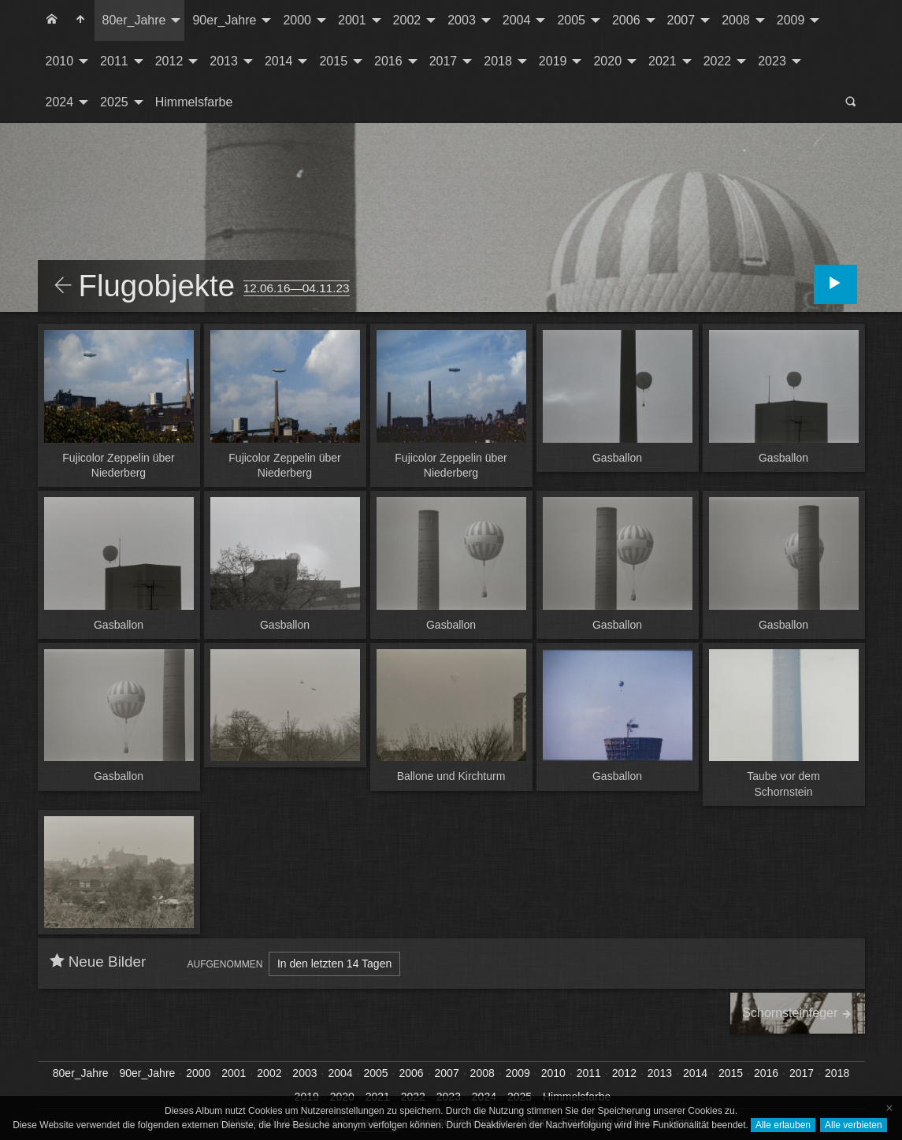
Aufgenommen (225, 964)
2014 (279, 61)
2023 (772, 61)
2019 (553, 61)
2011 (114, 61)
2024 (60, 102)
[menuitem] (52, 20)
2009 (791, 20)
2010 (60, 61)
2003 (461, 20)
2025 (114, 102)
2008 (736, 20)
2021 (662, 61)
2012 (169, 61)
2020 (607, 61)
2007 (681, 20)
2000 (297, 20)
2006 (626, 20)
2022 (717, 61)
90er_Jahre (224, 20)
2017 (443, 61)
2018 (498, 61)
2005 (571, 20)
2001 (352, 20)
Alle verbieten (853, 1125)
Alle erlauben (783, 1125)
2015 (333, 61)
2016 (388, 61)
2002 (407, 20)
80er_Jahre (134, 20)
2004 (517, 20)
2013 (224, 61)
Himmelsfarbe (194, 102)
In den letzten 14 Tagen (334, 963)
